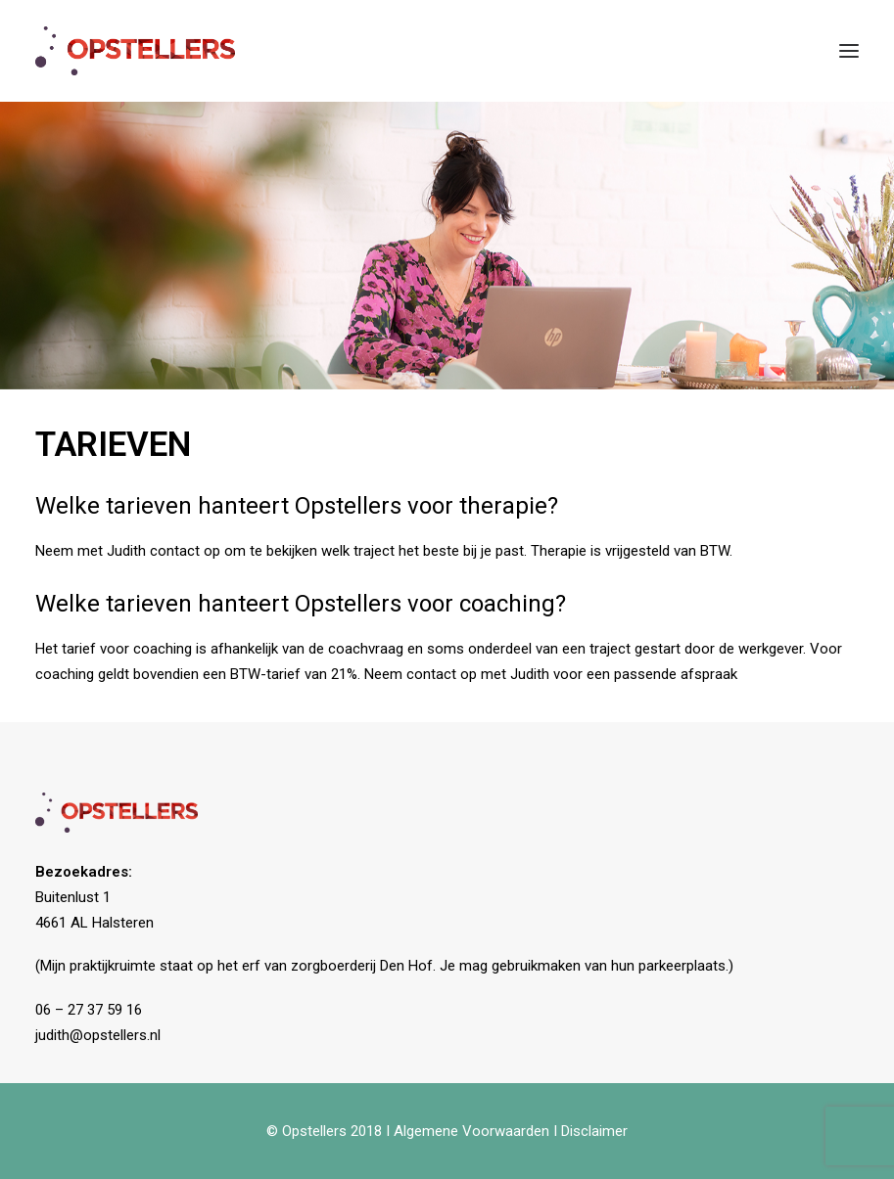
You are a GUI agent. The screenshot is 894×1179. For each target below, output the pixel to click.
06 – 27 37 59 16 (88, 1010)
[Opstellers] (135, 50)
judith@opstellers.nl (98, 1035)
